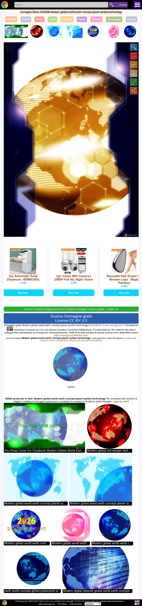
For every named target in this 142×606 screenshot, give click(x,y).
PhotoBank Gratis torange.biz (106, 325)
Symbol (96, 19)
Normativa (62, 604)
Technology (114, 19)
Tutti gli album (75, 604)
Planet (82, 19)
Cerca (122, 4)
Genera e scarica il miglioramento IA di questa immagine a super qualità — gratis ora (71, 309)
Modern (11, 19)
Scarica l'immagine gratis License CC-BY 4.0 (71, 318)
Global (26, 19)
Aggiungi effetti (121, 401)
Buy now (23, 292)
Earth (52, 19)
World (39, 19)
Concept (67, 19)
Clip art (131, 19)
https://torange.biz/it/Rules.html (71, 335)
